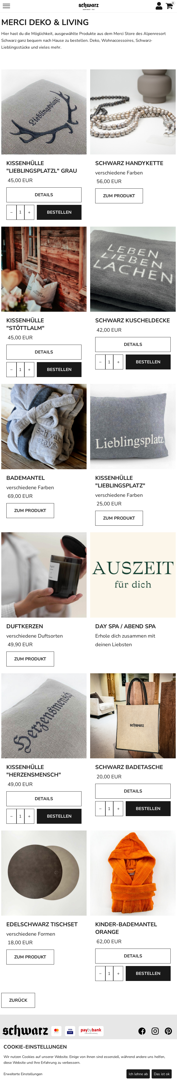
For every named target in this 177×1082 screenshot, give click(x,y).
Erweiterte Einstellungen (23, 1074)
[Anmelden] (158, 6)
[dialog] (88, 1060)
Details (44, 195)
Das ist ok (162, 1074)
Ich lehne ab (138, 1074)
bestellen (59, 212)
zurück (18, 1000)
